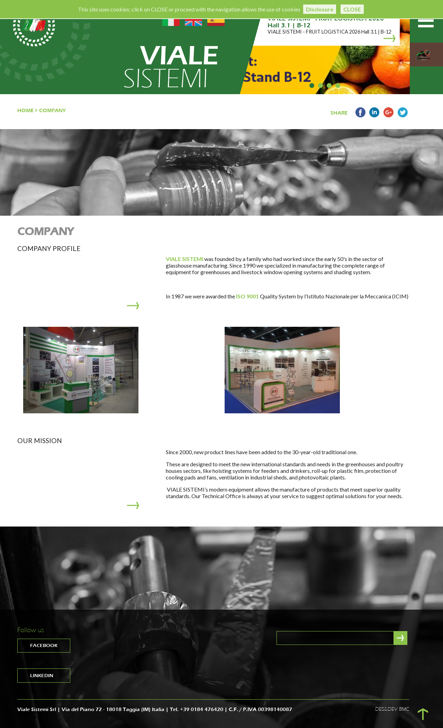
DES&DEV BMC (392, 709)
